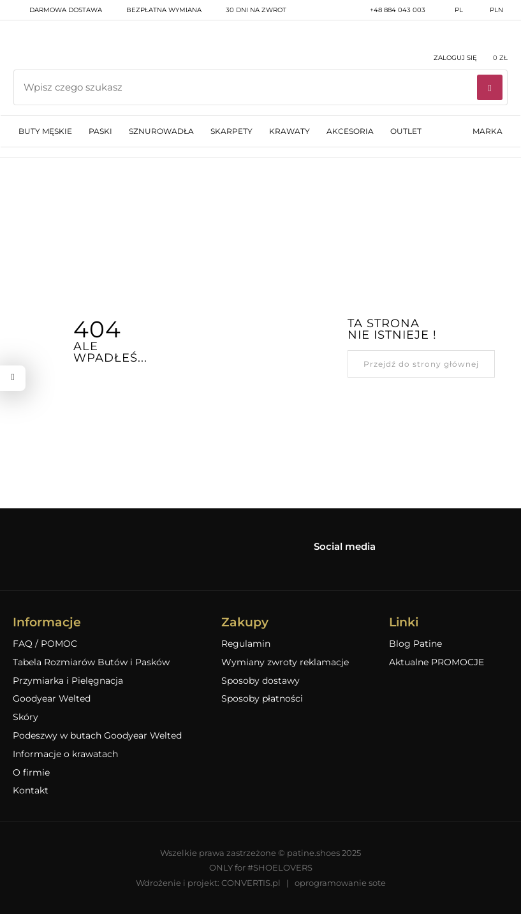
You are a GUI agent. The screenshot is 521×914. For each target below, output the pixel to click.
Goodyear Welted (52, 698)
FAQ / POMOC (45, 643)
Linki (403, 622)
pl (450, 10)
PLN (488, 10)
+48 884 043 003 (389, 10)
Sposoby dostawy (260, 680)
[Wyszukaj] (490, 87)
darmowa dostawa (57, 10)
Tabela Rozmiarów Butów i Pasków (91, 662)
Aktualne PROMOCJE (436, 662)
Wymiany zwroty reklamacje (285, 662)
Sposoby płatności (262, 698)
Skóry (25, 717)
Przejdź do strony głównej (421, 364)
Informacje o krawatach (65, 754)
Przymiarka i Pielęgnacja (68, 680)
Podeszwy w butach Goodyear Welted (97, 735)
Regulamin (245, 643)
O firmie (31, 772)
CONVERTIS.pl (251, 883)
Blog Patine (415, 643)
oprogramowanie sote (340, 883)
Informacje (47, 622)
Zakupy (244, 622)
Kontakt (30, 790)
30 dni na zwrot (247, 10)
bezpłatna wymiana (156, 10)
